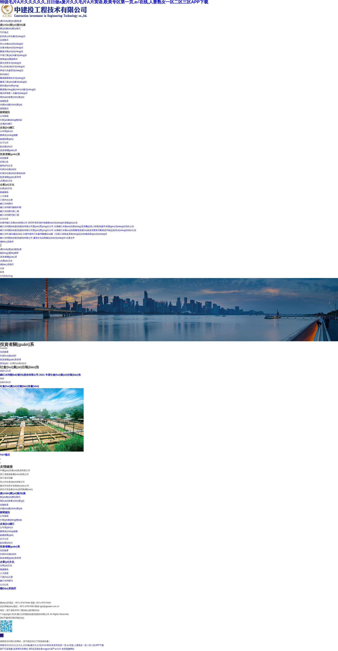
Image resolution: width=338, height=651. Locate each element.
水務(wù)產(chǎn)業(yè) (11, 508)
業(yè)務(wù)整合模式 (10, 497)
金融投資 (4, 505)
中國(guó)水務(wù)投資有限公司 (15, 470)
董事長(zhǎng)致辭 (9, 531)
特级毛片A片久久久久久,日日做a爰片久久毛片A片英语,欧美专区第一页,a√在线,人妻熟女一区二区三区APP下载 (52, 645)
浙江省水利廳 (6, 478)
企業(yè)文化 (7, 561)
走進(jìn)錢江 (7, 523)
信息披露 (4, 550)
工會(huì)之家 (6, 577)
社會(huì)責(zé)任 (8, 554)
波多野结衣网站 (20, 649)
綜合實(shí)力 (6, 543)
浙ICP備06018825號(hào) (12, 618)
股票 (2, 272)
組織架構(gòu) (6, 535)
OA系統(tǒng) (6, 276)
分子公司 (4, 539)
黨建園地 (4, 569)
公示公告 (4, 584)
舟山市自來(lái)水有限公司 (12, 482)
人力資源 (4, 573)
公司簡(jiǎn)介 (6, 527)
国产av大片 (55, 649)
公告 (2, 268)
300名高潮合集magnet (39, 649)
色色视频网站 (68, 649)
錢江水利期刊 (6, 580)
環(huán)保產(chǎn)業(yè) (12, 501)
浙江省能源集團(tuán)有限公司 (14, 474)
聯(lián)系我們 (8, 588)
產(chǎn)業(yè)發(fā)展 (13, 493)
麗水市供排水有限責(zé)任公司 (14, 486)
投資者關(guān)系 (10, 546)
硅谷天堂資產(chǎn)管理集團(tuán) (16, 489)
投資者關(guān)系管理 (10, 558)
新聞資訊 (5, 512)
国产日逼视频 (6, 649)
